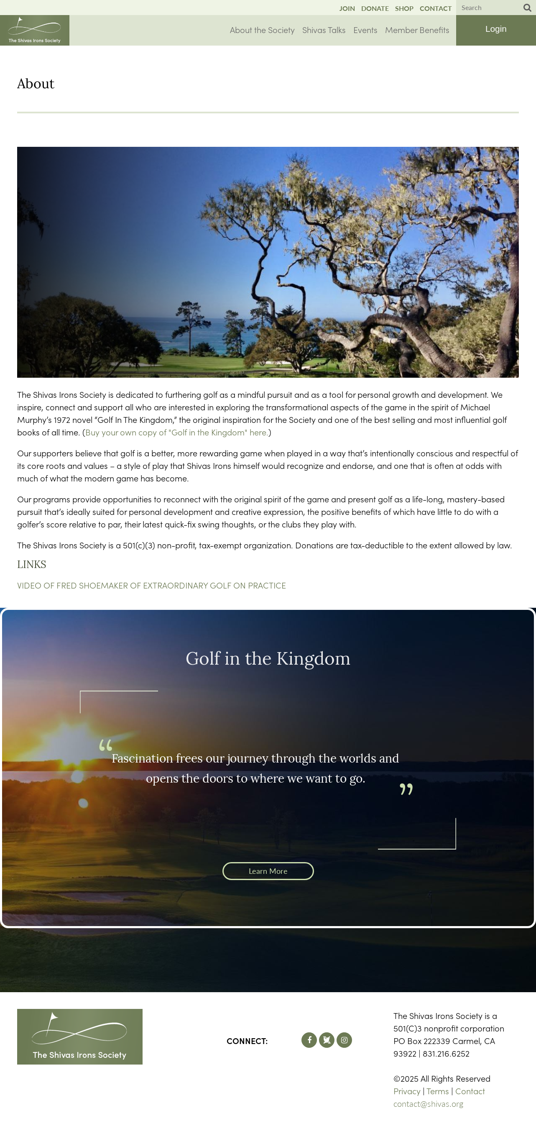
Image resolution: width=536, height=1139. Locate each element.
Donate (375, 8)
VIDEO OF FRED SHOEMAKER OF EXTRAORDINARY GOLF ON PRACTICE (151, 585)
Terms (437, 1090)
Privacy (407, 1090)
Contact (436, 8)
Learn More (268, 870)
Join (347, 8)
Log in (496, 29)
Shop (404, 8)
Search (527, 7)
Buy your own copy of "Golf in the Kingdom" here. (176, 432)
